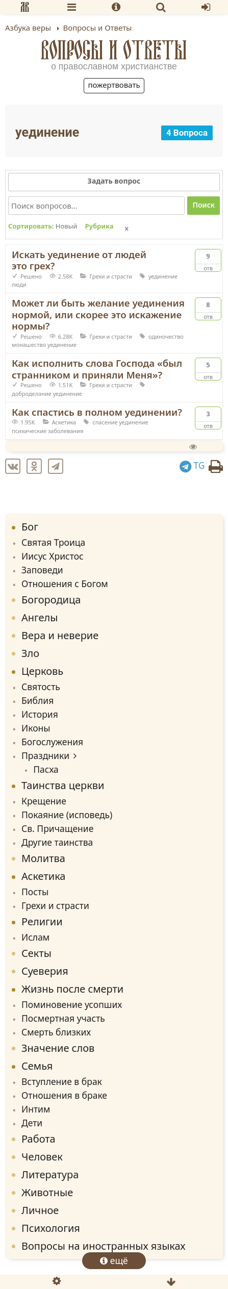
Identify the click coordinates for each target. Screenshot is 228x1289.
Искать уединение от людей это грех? (79, 260)
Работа (38, 1139)
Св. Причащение (57, 828)
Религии (42, 921)
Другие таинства (57, 842)
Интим (35, 1109)
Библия (37, 700)
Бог (29, 527)
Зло (30, 653)
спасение (104, 422)
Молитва (43, 858)
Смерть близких (56, 1032)
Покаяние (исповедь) (66, 814)
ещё (114, 1260)
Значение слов (57, 1048)
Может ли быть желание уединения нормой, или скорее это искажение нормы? (98, 314)
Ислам (35, 937)
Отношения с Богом (64, 583)
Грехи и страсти (110, 276)
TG (192, 465)
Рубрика (99, 226)
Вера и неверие (59, 635)
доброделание (32, 393)
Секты (36, 953)
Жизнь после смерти (72, 989)
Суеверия (44, 971)
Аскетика (64, 422)
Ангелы (39, 617)
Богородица (51, 599)
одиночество (166, 336)
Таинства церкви (63, 785)
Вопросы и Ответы (114, 50)
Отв (208, 260)
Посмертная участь (63, 1018)
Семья (37, 1066)
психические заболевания (47, 431)
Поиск (203, 205)
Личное (40, 1210)
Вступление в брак (61, 1081)
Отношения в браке (64, 1095)
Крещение (43, 801)
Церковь (42, 671)
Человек (42, 1157)
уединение (163, 276)
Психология (50, 1228)
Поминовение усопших (71, 1004)
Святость (40, 686)
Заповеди (42, 570)
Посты (34, 892)
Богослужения (52, 742)
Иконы (35, 728)
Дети (31, 1123)
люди (19, 284)
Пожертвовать (114, 85)
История (39, 714)
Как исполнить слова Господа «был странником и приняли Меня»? (97, 369)
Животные (47, 1192)
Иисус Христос (52, 556)
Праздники (45, 755)
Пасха (46, 769)
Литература (50, 1174)
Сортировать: (42, 226)
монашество (29, 344)
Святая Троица (53, 542)
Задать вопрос (114, 181)
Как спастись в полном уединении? (97, 412)
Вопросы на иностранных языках (103, 1246)
